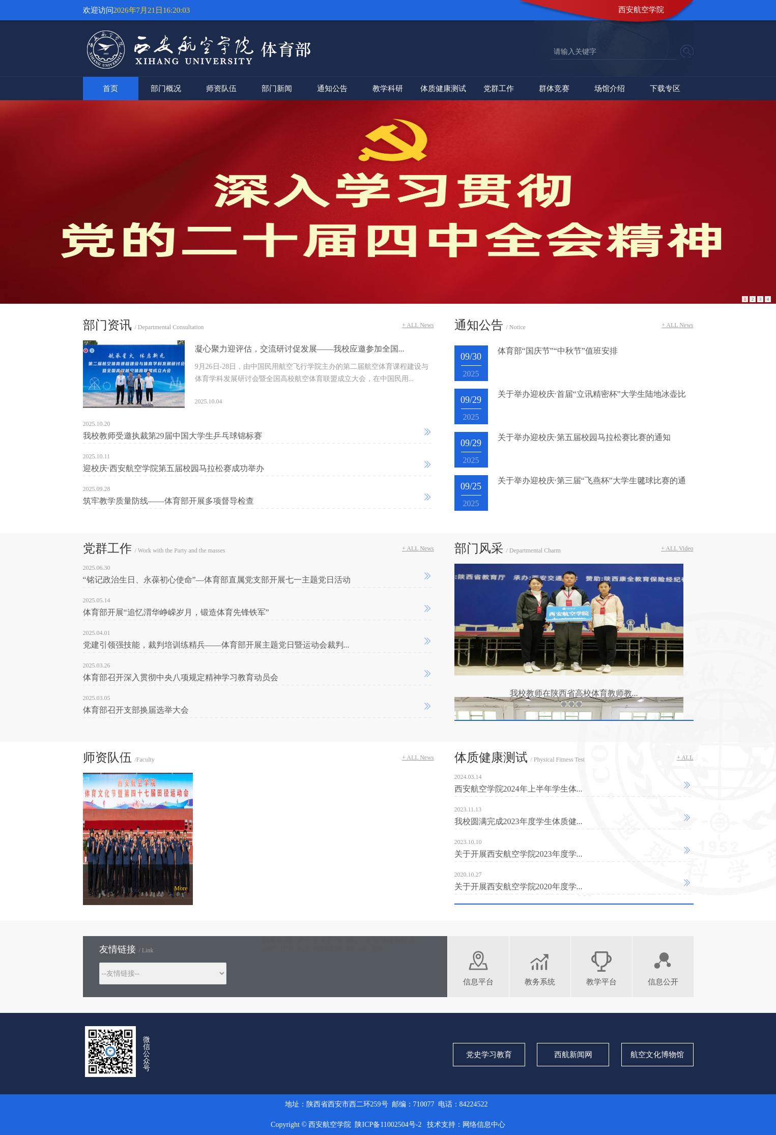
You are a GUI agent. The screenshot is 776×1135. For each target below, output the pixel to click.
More (181, 888)
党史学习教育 (489, 1055)
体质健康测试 (443, 88)
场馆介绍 (609, 88)
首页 (110, 88)
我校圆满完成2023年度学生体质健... (518, 821)
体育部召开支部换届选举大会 (136, 710)
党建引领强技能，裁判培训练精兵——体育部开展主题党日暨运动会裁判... (216, 645)
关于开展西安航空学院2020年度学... (518, 886)
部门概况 (166, 88)
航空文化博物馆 (657, 1055)
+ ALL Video (677, 548)
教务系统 (540, 982)
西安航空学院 (641, 10)
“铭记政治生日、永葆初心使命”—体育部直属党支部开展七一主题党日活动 (217, 579)
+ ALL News (418, 325)
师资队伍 (221, 88)
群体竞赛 (554, 88)
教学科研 (387, 88)
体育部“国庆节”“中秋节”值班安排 (558, 350)
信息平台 (478, 982)
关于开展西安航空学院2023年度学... (518, 854)
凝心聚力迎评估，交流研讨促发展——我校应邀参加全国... (300, 348)
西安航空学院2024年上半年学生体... (518, 788)
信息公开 (663, 982)
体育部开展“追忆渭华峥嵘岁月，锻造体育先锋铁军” (176, 612)
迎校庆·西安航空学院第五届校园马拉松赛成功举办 (173, 468)
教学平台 (601, 982)
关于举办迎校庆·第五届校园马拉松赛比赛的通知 (584, 437)
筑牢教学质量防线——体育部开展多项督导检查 (168, 501)
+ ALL (685, 757)
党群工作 (498, 88)
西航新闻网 (573, 1055)
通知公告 (332, 88)
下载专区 (665, 88)
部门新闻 (277, 88)
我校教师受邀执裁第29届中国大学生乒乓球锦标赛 (172, 435)
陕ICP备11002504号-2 (389, 1124)
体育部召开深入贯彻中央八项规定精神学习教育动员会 (180, 677)
